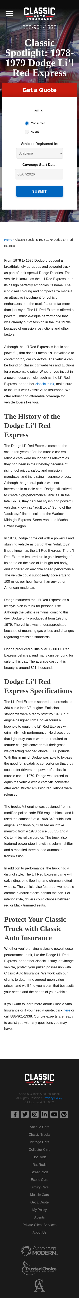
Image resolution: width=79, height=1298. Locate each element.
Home (8, 239)
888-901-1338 (40, 27)
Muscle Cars (39, 1195)
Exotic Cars (39, 1180)
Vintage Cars (39, 1142)
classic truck (44, 384)
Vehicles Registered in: (40, 144)
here (66, 1010)
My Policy (39, 1210)
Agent (35, 131)
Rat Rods (39, 1164)
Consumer (38, 123)
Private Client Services (39, 1225)
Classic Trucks (39, 1134)
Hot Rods (39, 1157)
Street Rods (39, 1172)
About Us (40, 1232)
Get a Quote (39, 1202)
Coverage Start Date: (39, 164)
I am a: (37, 110)
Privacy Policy (53, 1098)
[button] (9, 13)
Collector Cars (39, 1149)
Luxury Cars (39, 1187)
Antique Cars (39, 1127)
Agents (39, 1217)
